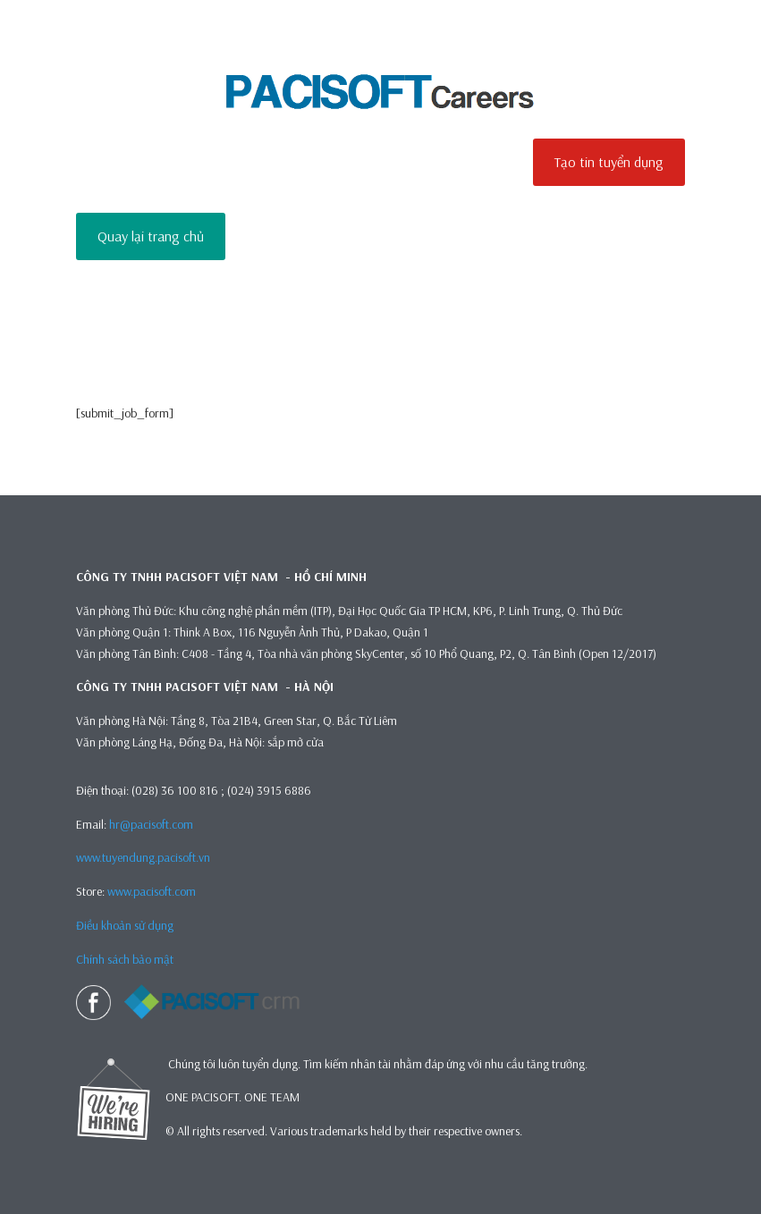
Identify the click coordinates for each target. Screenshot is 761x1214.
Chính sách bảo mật (126, 959)
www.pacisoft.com (151, 891)
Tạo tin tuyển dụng (609, 162)
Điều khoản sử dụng (124, 925)
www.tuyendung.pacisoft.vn (143, 857)
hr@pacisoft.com (151, 824)
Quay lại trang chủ (150, 236)
